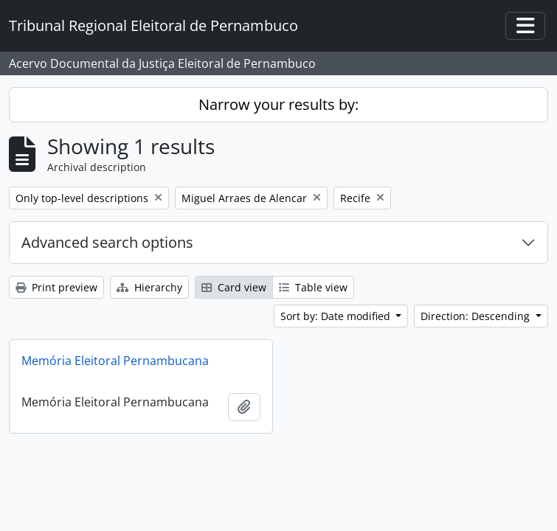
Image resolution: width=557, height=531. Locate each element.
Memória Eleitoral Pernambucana (115, 361)
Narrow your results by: (278, 104)
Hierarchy (149, 287)
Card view (233, 287)
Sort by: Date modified (336, 316)
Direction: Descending (477, 316)
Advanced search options (107, 242)
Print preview (56, 287)
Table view (313, 287)
